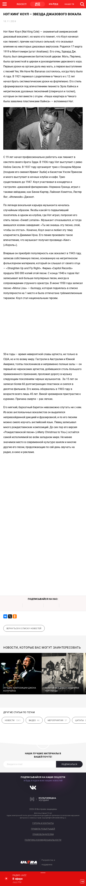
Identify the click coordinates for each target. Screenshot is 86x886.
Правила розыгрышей (43, 829)
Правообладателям (43, 834)
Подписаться (69, 764)
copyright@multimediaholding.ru (54, 818)
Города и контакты (43, 823)
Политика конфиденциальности (43, 840)
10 (82, 881)
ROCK (21, 4)
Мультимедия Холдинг (43, 799)
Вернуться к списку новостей (24, 628)
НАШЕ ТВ (69, 4)
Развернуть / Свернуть (43, 872)
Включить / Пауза (6, 878)
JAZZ (37, 4)
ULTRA (53, 4)
